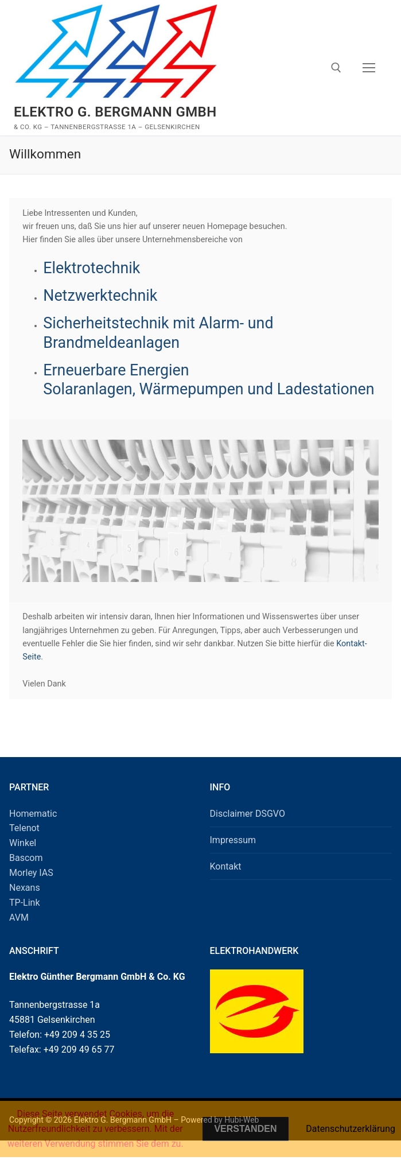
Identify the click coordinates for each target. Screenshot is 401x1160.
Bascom (25, 876)
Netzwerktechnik (101, 295)
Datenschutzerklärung (350, 1128)
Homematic (33, 832)
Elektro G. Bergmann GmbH (115, 112)
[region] (200, 530)
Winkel (22, 862)
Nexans (24, 906)
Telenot (24, 847)
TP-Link (24, 921)
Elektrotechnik (92, 268)
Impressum (233, 858)
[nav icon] (369, 68)
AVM (19, 936)
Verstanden (245, 1129)
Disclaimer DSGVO (247, 832)
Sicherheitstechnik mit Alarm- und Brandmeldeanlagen (160, 332)
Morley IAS (31, 891)
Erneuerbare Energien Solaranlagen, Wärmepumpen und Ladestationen (160, 389)
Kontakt (226, 885)
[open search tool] (336, 68)
